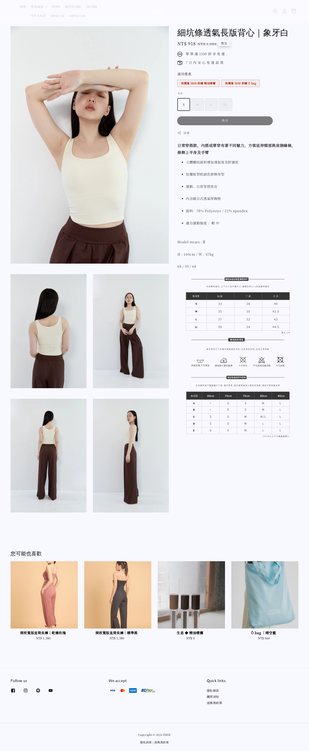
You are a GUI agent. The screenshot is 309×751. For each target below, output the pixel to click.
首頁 (23, 6)
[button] (275, 11)
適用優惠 (184, 74)
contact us (77, 15)
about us (57, 15)
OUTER (91, 6)
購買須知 (213, 697)
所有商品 (37, 6)
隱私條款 (213, 691)
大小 (180, 93)
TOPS (56, 6)
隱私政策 (146, 742)
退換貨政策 (214, 703)
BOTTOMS (73, 6)
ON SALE (39, 15)
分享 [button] (183, 133)
